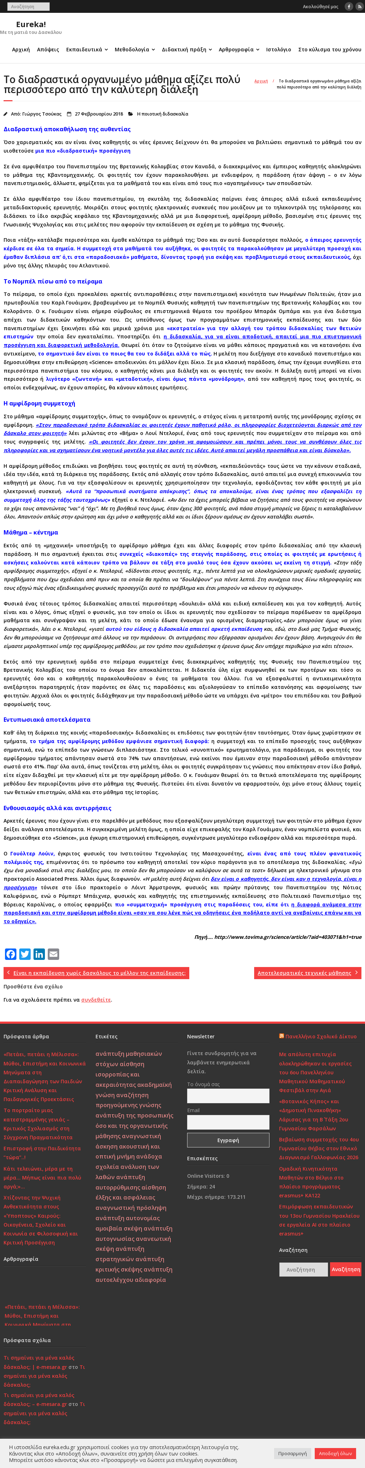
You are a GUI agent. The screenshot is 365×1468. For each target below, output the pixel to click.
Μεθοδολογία (132, 49)
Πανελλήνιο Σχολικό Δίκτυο (321, 1036)
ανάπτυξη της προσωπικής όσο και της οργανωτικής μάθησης (134, 1125)
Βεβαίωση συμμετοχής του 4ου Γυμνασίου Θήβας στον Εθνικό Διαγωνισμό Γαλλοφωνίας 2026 (319, 1148)
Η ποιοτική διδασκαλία (162, 114)
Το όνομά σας (203, 1084)
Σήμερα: (198, 1186)
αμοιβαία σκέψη (119, 1228)
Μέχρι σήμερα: (207, 1196)
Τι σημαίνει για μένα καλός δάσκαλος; (44, 1376)
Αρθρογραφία (236, 49)
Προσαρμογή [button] (292, 1453)
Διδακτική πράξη (184, 49)
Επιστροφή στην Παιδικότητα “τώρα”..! (42, 1153)
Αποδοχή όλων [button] (335, 1453)
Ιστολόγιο (278, 49)
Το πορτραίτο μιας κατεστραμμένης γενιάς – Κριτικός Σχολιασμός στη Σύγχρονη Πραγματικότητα (38, 1124)
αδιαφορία (150, 1280)
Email (193, 1110)
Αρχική (21, 49)
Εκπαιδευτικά (84, 49)
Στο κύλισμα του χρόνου (329, 49)
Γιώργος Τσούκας (42, 114)
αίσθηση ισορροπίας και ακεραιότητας (120, 1074)
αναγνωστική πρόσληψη (131, 1208)
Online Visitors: (206, 1175)
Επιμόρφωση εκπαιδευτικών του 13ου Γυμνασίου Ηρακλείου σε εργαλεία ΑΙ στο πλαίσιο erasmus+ (319, 1220)
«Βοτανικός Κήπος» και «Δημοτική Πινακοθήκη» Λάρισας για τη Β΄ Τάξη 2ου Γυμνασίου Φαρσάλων (313, 1115)
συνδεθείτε (96, 999)
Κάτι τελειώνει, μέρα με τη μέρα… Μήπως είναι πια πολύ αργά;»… (42, 1177)
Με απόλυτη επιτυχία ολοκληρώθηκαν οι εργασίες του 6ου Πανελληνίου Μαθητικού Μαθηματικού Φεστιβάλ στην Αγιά (315, 1072)
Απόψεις (48, 49)
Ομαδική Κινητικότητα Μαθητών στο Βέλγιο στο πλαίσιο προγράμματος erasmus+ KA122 (311, 1182)
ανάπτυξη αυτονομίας (128, 1218)
